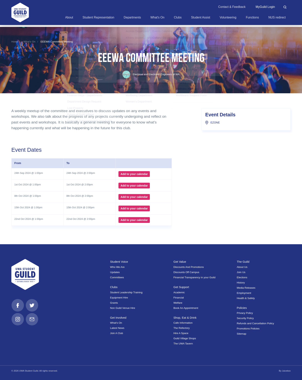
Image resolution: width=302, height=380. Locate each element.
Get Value (179, 261)
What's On (29, 41)
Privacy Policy (245, 313)
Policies (242, 307)
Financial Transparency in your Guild (194, 277)
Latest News (117, 328)
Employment (244, 293)
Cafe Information (182, 322)
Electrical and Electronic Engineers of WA (151, 74)
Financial (178, 297)
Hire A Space (180, 333)
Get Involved (118, 317)
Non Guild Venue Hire (122, 308)
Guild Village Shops (184, 338)
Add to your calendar (134, 174)
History (241, 282)
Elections (242, 277)
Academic (179, 292)
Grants (114, 302)
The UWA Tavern (183, 343)
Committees (117, 277)
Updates (115, 272)
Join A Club (116, 333)
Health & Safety (246, 298)
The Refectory (181, 328)
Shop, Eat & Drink (185, 317)
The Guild (243, 261)
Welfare (177, 302)
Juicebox (286, 371)
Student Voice (119, 261)
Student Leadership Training (126, 292)
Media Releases (246, 287)
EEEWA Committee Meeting (56, 41)
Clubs (114, 287)
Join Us (241, 272)
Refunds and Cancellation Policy (255, 323)
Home (14, 41)
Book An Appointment (185, 308)
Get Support (181, 287)
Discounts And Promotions (188, 267)
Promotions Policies (248, 328)
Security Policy (245, 318)
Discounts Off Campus (186, 272)
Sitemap (241, 333)
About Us (242, 267)
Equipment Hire (119, 297)
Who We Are (117, 267)
